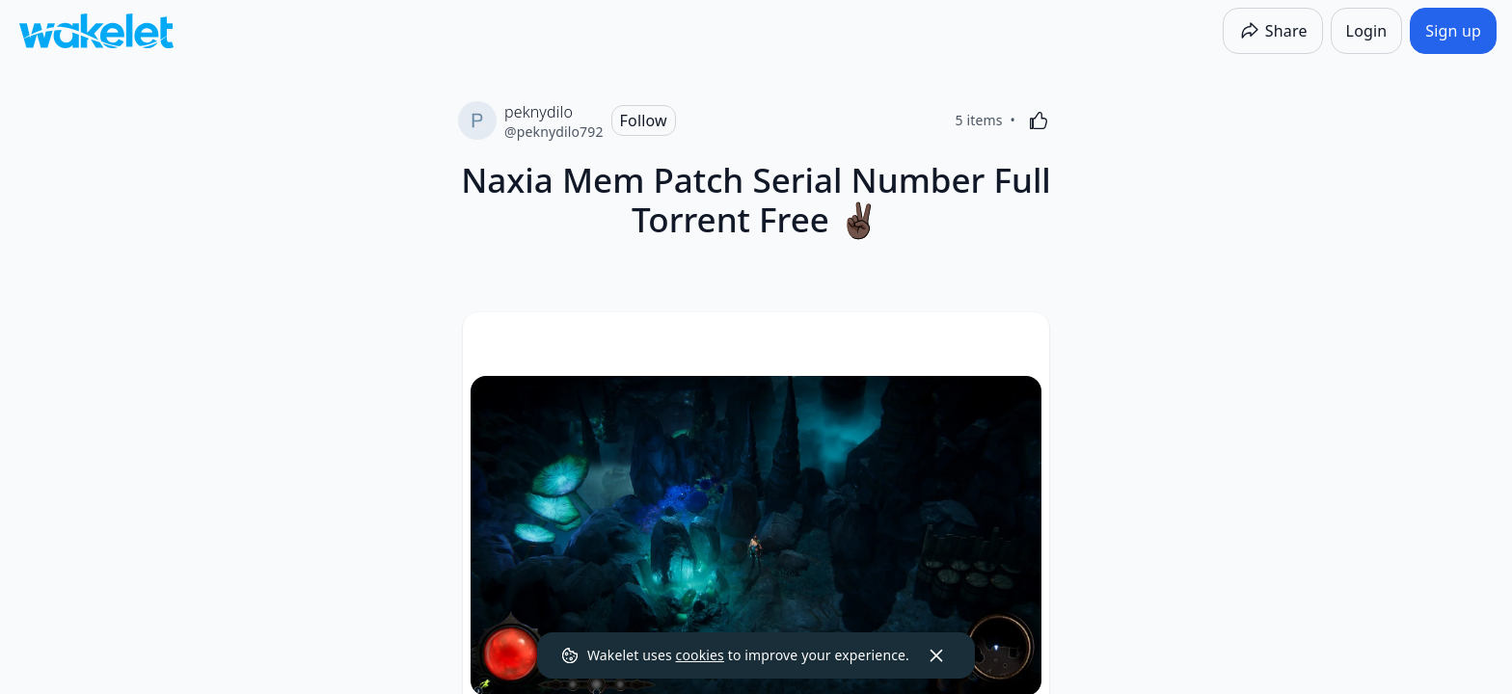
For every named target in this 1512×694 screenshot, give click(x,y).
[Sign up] (1453, 31)
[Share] (1273, 31)
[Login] (1367, 31)
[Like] (1038, 120)
